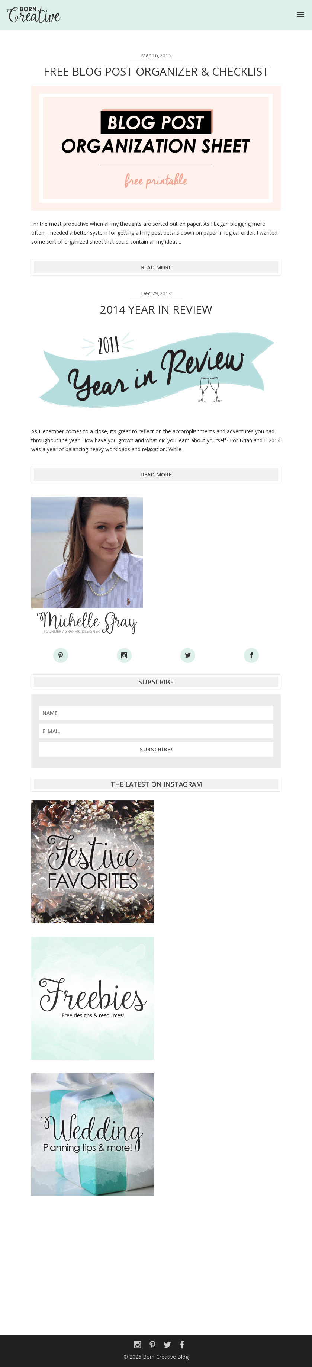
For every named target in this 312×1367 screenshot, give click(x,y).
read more (156, 267)
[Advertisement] (156, 1262)
